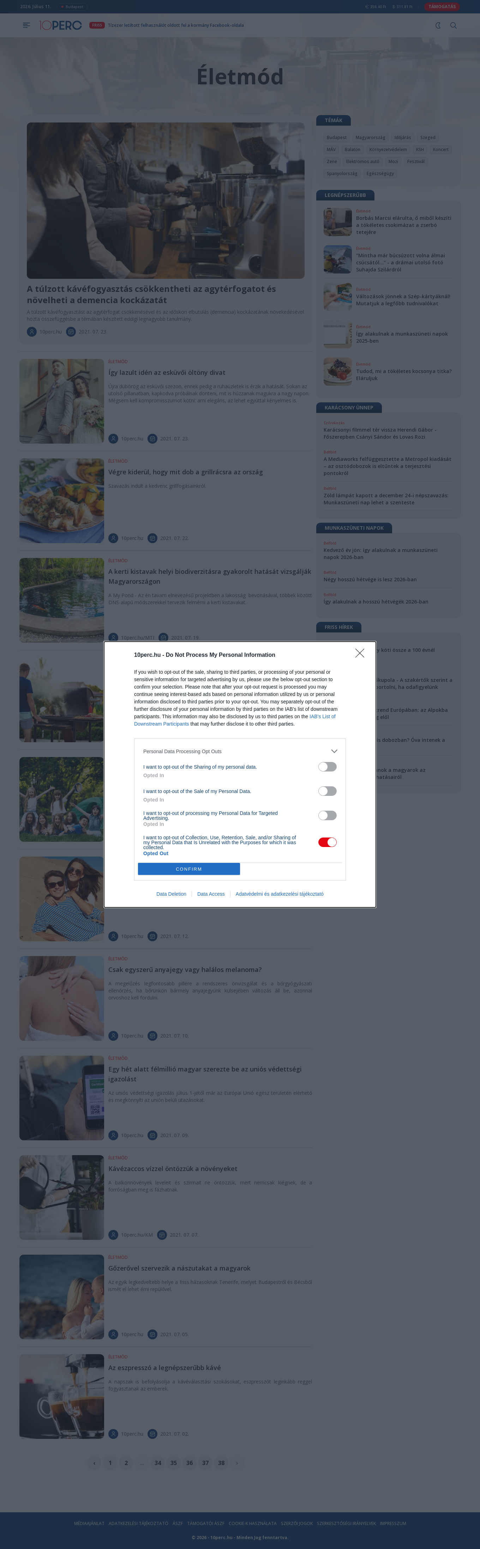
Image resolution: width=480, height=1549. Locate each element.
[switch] (327, 767)
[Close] (362, 655)
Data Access (211, 894)
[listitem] (240, 751)
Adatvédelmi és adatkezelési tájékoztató (280, 894)
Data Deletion (171, 894)
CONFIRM (189, 869)
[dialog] (240, 774)
